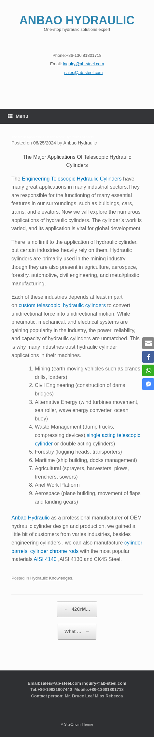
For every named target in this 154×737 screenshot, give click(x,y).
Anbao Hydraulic (80, 142)
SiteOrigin (72, 724)
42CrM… (77, 609)
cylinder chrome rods (54, 551)
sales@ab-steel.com (60, 683)
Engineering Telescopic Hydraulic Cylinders (72, 178)
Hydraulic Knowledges (51, 578)
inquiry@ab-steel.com (104, 683)
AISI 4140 (45, 559)
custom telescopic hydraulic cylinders (62, 305)
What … (77, 631)
